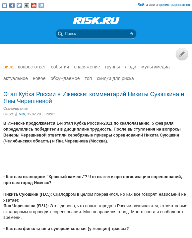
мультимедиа (155, 66)
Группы (112, 66)
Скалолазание (15, 108)
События (60, 66)
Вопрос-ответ (32, 66)
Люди (130, 66)
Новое (39, 78)
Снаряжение (87, 66)
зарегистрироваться (173, 5)
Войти (143, 5)
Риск (8, 66)
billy (22, 114)
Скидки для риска (115, 78)
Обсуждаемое (65, 78)
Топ (88, 78)
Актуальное (15, 78)
